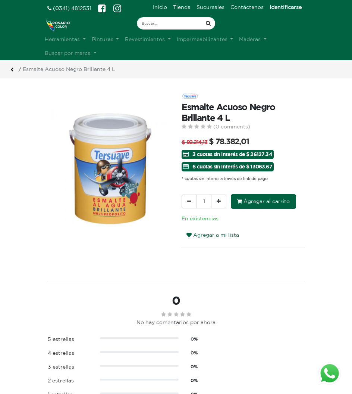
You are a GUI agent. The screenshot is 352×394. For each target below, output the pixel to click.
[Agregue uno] (218, 201)
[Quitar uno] (189, 201)
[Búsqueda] (208, 23)
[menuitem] (160, 7)
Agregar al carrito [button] (263, 201)
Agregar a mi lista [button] (212, 235)
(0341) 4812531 (69, 8)
